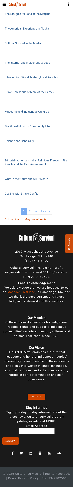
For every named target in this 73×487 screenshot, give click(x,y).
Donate (36, 396)
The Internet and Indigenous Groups (27, 62)
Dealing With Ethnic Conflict (22, 193)
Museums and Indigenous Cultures (27, 111)
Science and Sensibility (19, 141)
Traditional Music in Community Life (27, 126)
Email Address (36, 426)
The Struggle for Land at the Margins (27, 13)
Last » (45, 211)
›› (36, 211)
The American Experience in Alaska (27, 28)
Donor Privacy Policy (23, 478)
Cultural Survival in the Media (23, 43)
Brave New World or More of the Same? (29, 92)
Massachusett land (21, 292)
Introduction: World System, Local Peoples (31, 77)
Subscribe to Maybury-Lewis (26, 219)
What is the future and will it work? (26, 179)
